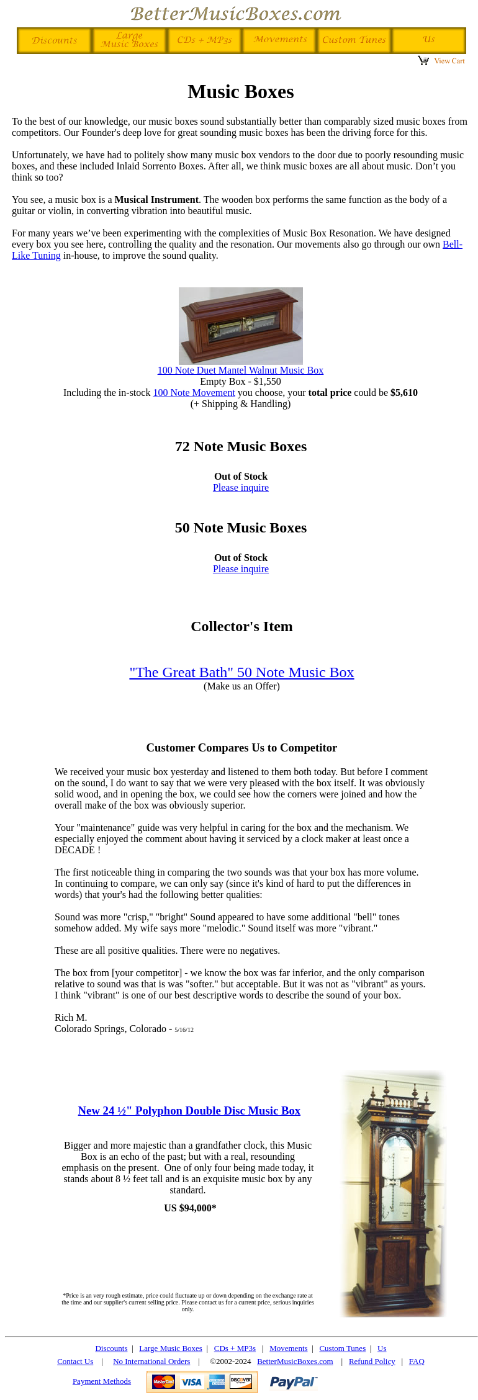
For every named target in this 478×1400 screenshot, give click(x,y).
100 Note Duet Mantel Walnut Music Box (241, 370)
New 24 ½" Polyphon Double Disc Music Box (189, 1110)
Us (381, 1348)
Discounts (111, 1348)
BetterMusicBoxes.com (295, 1361)
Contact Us (75, 1361)
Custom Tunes (342, 1348)
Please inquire (241, 487)
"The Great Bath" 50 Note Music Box (241, 672)
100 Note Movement (194, 392)
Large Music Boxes (170, 1348)
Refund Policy (372, 1361)
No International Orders (151, 1361)
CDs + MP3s (235, 1348)
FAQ (417, 1361)
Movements (288, 1348)
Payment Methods (102, 1381)
